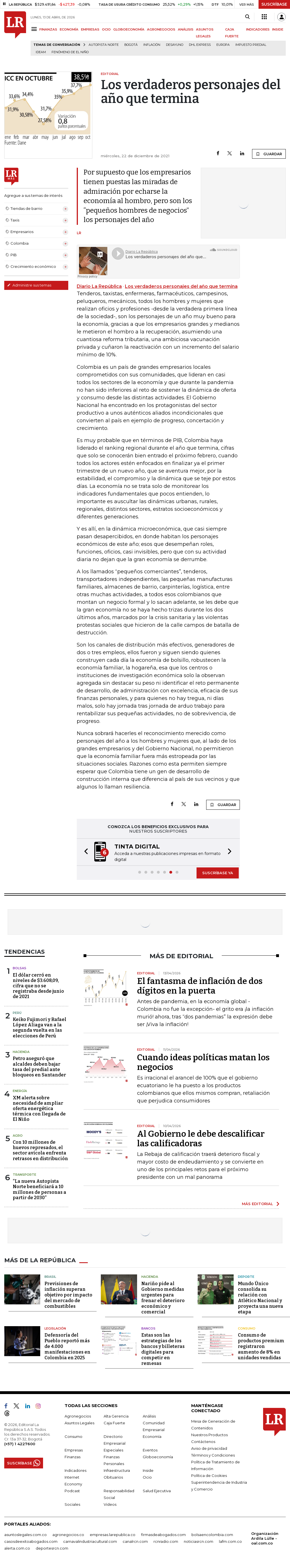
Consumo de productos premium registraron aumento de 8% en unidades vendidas (261, 1346)
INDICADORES (258, 29)
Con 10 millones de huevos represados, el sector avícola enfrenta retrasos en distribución (40, 1150)
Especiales (113, 1450)
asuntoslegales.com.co (25, 1534)
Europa (223, 45)
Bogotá (131, 45)
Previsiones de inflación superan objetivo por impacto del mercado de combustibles (68, 1295)
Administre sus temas (29, 285)
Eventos (150, 1450)
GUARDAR (269, 154)
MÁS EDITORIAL (257, 1203)
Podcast (72, 1491)
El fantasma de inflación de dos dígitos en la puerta (200, 986)
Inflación (151, 45)
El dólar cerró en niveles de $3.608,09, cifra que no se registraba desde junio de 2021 (38, 986)
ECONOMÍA (69, 29)
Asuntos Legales (79, 1423)
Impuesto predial (250, 45)
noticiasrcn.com (198, 1541)
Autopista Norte (104, 45)
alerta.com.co (17, 1548)
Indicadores (75, 1470)
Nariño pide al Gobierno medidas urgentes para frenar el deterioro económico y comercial (163, 1298)
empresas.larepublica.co (112, 1534)
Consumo (246, 1328)
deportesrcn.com (52, 1548)
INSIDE (277, 29)
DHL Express (200, 45)
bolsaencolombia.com (212, 1534)
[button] (84, 852)
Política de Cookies (209, 1475)
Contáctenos (203, 1441)
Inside (148, 1470)
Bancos (148, 1328)
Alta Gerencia (116, 1416)
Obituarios (113, 1477)
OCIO (106, 29)
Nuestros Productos (209, 1435)
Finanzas (72, 1457)
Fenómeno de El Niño (70, 52)
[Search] (247, 17)
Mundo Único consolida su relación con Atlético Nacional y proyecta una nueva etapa (260, 1298)
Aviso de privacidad (209, 1448)
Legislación (55, 1328)
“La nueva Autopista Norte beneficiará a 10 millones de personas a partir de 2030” (39, 1189)
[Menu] (35, 29)
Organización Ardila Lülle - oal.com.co (264, 1538)
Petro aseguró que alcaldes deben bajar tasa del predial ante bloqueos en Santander (39, 1067)
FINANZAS (48, 29)
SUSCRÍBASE (274, 4)
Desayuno (174, 45)
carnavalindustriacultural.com (90, 1541)
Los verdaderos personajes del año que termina (181, 286)
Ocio (147, 1477)
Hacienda (21, 1052)
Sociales (72, 1504)
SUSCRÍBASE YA (217, 873)
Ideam (41, 52)
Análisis (149, 1416)
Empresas (74, 1450)
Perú (17, 1013)
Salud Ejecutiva (157, 1491)
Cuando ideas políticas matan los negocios (203, 1062)
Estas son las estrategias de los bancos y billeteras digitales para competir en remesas (163, 1349)
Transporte (24, 1175)
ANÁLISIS (185, 29)
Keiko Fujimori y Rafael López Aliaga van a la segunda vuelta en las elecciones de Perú (39, 1028)
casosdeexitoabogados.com (30, 1541)
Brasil (50, 1277)
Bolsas (19, 968)
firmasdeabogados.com (163, 1534)
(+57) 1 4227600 (19, 1444)
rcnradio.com (165, 1541)
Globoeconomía (158, 1457)
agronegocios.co (68, 1534)
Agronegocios (78, 1416)
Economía (152, 1436)
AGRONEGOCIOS (161, 29)
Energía (20, 1091)
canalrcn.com (135, 1541)
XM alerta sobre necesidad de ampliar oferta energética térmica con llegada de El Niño (39, 1108)
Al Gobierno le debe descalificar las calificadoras (201, 1139)
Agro (18, 1136)
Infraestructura (117, 1470)
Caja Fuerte (114, 1423)
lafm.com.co (230, 1541)
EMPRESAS (90, 29)
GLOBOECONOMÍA (128, 29)
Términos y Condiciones (213, 1455)
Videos (110, 1504)
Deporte (246, 1277)
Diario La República (99, 286)
